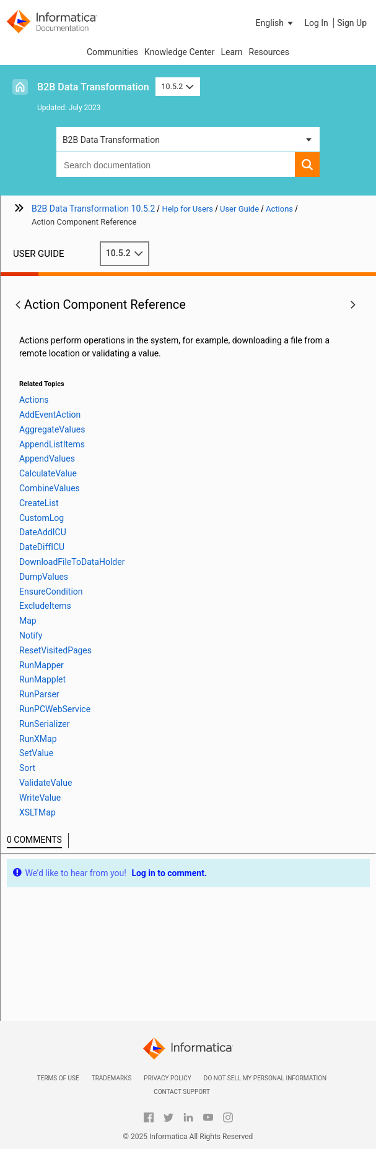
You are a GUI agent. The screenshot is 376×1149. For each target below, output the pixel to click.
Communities (112, 52)
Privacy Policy (167, 1078)
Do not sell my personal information (265, 1078)
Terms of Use (58, 1078)
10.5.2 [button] (178, 86)
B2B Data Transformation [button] (111, 140)
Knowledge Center (179, 52)
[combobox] (175, 164)
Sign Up (352, 23)
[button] (276, 23)
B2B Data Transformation (93, 87)
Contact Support (182, 1091)
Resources (269, 52)
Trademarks (112, 1078)
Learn (231, 52)
